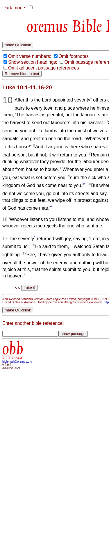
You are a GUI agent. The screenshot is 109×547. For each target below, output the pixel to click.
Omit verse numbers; (29, 56)
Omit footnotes (73, 56)
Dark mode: (14, 7)
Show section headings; (32, 62)
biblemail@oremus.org (17, 361)
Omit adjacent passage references (43, 67)
